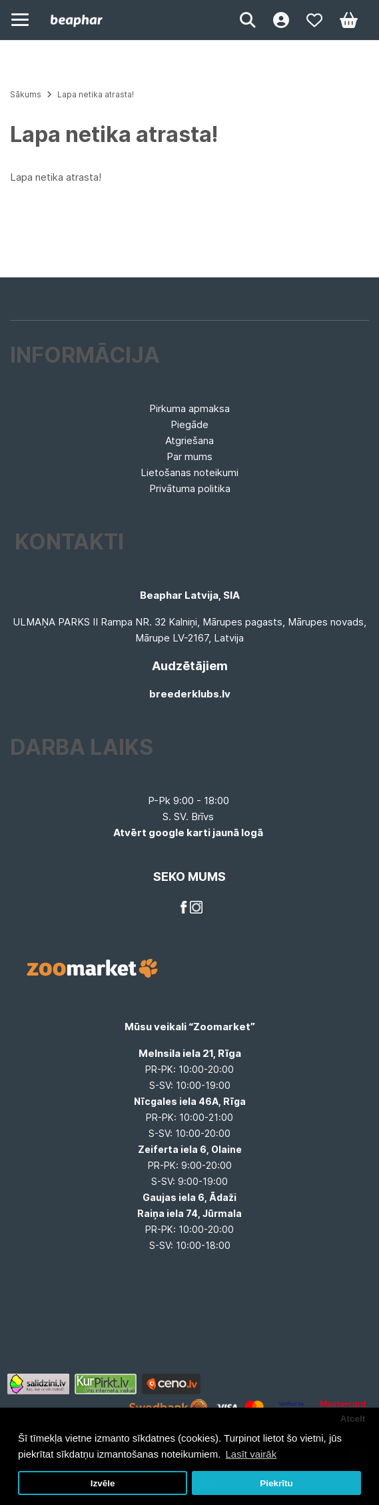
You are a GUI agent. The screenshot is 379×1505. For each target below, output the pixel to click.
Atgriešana (189, 440)
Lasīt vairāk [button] (250, 1454)
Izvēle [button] (103, 1483)
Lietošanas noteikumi (189, 472)
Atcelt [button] (353, 1419)
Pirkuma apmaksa (189, 408)
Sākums (25, 94)
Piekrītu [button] (276, 1483)
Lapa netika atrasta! (95, 94)
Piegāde (189, 424)
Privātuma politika (189, 488)
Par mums (189, 456)
